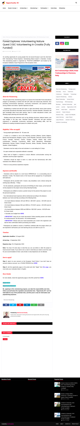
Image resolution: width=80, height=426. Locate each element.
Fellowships (66, 94)
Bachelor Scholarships (67, 104)
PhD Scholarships (69, 101)
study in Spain (64, 109)
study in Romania (59, 119)
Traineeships (73, 94)
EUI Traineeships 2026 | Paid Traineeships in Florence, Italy (66, 73)
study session (72, 109)
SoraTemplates (10, 424)
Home (4, 37)
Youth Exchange (59, 101)
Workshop (58, 104)
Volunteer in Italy (59, 114)
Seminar (70, 96)
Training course (72, 89)
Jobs (75, 104)
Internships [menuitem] (54, 8)
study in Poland (69, 117)
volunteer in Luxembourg (61, 122)
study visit (58, 112)
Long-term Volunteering (61, 96)
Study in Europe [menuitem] (12, 8)
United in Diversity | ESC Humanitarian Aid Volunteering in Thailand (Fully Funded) (68, 416)
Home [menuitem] (4, 8)
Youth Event (70, 91)
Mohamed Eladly (8, 51)
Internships (58, 91)
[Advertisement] (40, 22)
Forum (64, 91)
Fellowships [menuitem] (62, 8)
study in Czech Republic (70, 114)
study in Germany (60, 117)
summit (57, 107)
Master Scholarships (60, 99)
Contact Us (67, 423)
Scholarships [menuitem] (23, 8)
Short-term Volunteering (11, 37)
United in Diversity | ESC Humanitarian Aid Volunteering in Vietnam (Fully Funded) (68, 405)
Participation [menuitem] (44, 8)
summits (63, 107)
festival (57, 109)
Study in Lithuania (66, 112)
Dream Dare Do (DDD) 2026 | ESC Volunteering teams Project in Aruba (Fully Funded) (69, 385)
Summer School (70, 99)
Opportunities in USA (71, 107)
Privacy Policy (75, 423)
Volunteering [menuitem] (33, 8)
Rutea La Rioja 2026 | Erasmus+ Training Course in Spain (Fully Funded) (69, 395)
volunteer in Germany (70, 119)
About (61, 423)
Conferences (59, 94)
